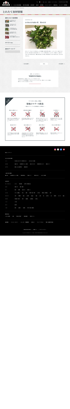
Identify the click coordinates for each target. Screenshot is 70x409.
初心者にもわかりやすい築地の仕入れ (21, 334)
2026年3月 (8, 86)
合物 (40, 369)
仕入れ (17, 5)
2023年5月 (8, 191)
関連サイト (35, 402)
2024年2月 (8, 163)
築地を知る (56, 5)
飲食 (63, 369)
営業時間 (63, 5)
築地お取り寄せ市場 (27, 402)
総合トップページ (8, 326)
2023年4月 (8, 195)
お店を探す (32, 5)
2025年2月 (8, 125)
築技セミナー (48, 337)
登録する (35, 255)
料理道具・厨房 (17, 372)
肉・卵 (59, 369)
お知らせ (32, 395)
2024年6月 (8, 149)
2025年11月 (8, 97)
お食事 (24, 381)
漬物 (26, 366)
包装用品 (31, 372)
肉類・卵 (8, 56)
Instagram (62, 60)
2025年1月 (8, 128)
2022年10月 (8, 212)
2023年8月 (8, 181)
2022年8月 (8, 219)
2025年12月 (8, 93)
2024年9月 (8, 139)
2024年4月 (8, 156)
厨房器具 (8, 67)
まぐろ (16, 357)
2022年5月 (8, 230)
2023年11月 (8, 170)
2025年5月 (8, 118)
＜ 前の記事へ (26, 65)
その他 (7, 74)
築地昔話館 (25, 389)
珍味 (22, 366)
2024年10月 (8, 135)
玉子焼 (38, 366)
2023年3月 (8, 198)
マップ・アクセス (40, 395)
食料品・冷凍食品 (45, 366)
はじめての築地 (43, 348)
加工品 (7, 63)
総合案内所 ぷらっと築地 (24, 337)
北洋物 (28, 369)
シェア (50, 60)
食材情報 (41, 5)
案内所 (37, 5)
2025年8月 (8, 107)
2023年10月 (8, 174)
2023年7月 (8, 184)
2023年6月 (8, 188)
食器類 (27, 372)
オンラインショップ (62, 1)
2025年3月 (8, 121)
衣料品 (36, 372)
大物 (15, 369)
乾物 (7, 60)
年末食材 (8, 46)
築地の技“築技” (18, 389)
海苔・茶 (23, 363)
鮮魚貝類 (20, 357)
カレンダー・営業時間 (25, 395)
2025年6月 (8, 114)
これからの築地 (7, 389)
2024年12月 (8, 132)
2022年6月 (8, 226)
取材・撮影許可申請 (49, 395)
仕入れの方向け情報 (8, 331)
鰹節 (19, 363)
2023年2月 (8, 202)
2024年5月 (8, 153)
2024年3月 (8, 160)
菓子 (50, 366)
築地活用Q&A (23, 348)
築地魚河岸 (26, 340)
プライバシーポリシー (42, 402)
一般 (26, 5)
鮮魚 (23, 369)
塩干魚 (47, 369)
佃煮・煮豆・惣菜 (32, 366)
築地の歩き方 (36, 348)
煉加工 (32, 369)
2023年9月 (8, 177)
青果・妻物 (8, 53)
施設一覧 (16, 337)
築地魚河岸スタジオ (40, 337)
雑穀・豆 (28, 363)
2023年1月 (8, 205)
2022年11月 (8, 209)
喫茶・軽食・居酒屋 (30, 381)
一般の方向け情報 (8, 346)
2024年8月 (8, 142)
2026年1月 (8, 90)
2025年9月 (8, 104)
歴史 (13, 389)
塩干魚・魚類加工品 (27, 357)
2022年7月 (8, 223)
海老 (36, 369)
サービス (8, 70)
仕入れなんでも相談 (32, 334)
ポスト (56, 60)
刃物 (22, 372)
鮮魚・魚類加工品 (9, 49)
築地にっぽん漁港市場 (18, 340)
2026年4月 (8, 83)
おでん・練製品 (17, 366)
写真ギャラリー (32, 389)
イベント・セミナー (14, 395)
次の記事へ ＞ (62, 65)
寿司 (15, 381)
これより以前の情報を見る (11, 233)
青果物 (55, 369)
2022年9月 (8, 216)
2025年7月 (8, 111)
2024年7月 (8, 146)
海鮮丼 (19, 381)
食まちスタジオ (32, 337)
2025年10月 (8, 100)
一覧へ (44, 65)
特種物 (19, 369)
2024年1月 (8, 167)
